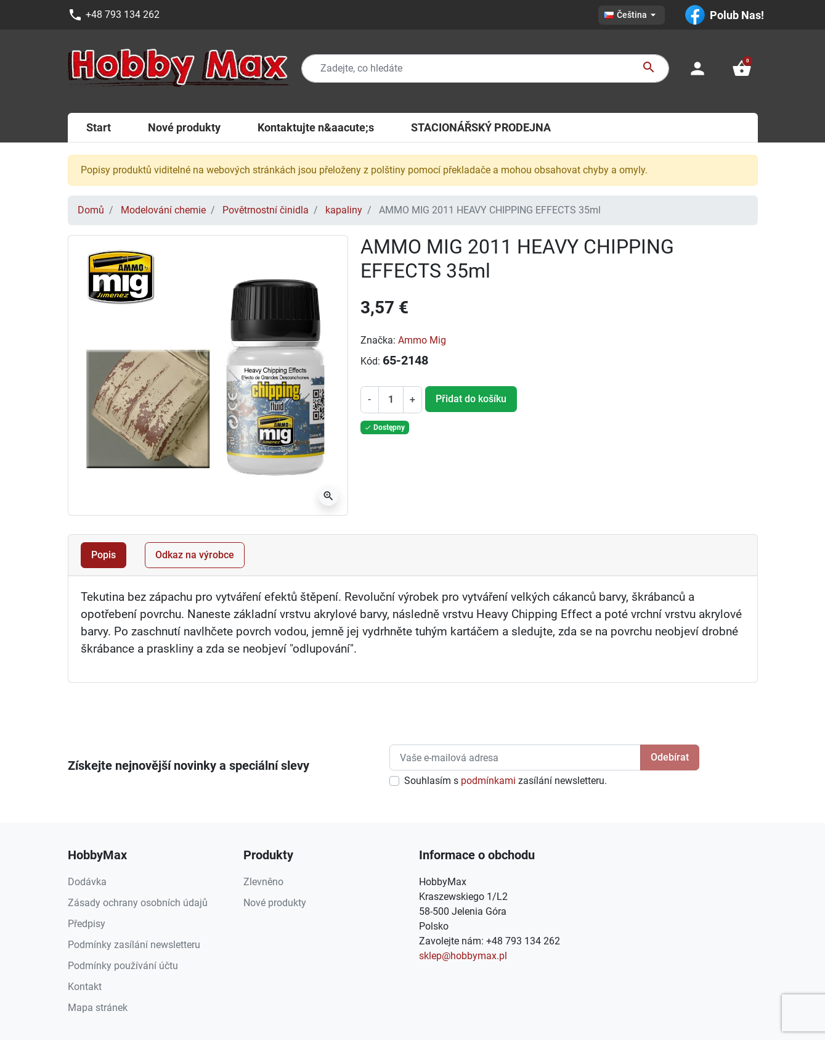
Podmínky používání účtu (123, 966)
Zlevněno (263, 882)
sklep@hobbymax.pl (463, 956)
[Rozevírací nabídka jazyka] (631, 15)
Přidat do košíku (471, 399)
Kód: (370, 361)
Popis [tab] (103, 555)
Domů (91, 210)
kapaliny (343, 210)
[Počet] (390, 400)
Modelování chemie (163, 210)
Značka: (378, 340)
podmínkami (488, 780)
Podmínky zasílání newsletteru (134, 945)
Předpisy (86, 924)
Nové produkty (274, 903)
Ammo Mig (422, 340)
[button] (742, 68)
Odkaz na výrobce (194, 555)
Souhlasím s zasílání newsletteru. (505, 780)
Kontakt (85, 987)
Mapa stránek (98, 1007)
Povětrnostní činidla (265, 210)
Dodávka (87, 882)
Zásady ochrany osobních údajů (138, 903)
